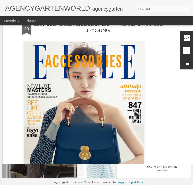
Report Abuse (136, 182)
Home (31, 21)
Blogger (121, 182)
